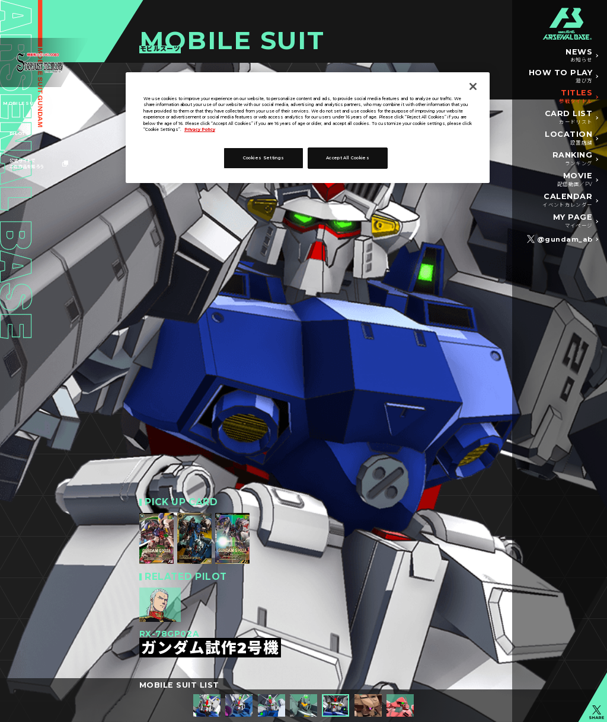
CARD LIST (569, 118)
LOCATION (568, 138)
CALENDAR (567, 200)
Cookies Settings (264, 158)
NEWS (579, 56)
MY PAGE (573, 221)
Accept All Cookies (347, 158)
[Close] (473, 86)
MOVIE (574, 180)
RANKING (572, 159)
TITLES (575, 97)
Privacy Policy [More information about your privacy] (199, 129)
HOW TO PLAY (561, 77)
